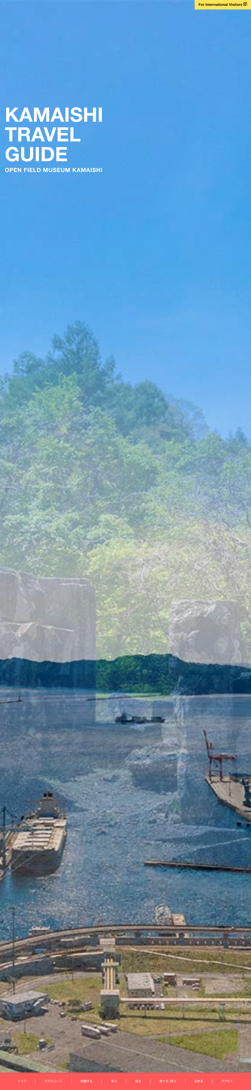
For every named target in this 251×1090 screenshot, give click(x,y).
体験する (86, 1081)
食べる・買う (167, 1081)
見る (138, 1081)
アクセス (227, 1081)
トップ (22, 1081)
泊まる (198, 1081)
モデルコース (53, 1081)
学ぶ (114, 1081)
